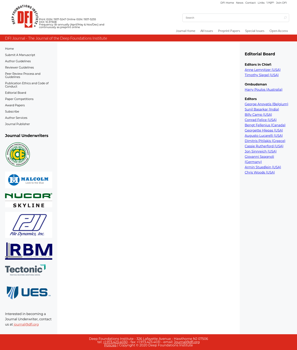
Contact (250, 2)
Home (9, 49)
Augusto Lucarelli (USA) (264, 136)
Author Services (16, 118)
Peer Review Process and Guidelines (22, 75)
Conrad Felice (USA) (261, 120)
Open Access (278, 31)
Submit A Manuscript (20, 55)
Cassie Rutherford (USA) (264, 146)
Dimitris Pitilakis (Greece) (265, 141)
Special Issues (254, 31)
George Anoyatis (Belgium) (266, 104)
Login (270, 2)
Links (261, 2)
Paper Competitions (19, 99)
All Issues (206, 31)
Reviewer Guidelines (19, 67)
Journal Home (185, 31)
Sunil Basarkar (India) (262, 109)
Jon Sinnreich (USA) (261, 151)
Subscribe (12, 111)
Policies (110, 345)
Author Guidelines (18, 61)
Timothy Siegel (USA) (262, 75)
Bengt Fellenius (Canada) (265, 125)
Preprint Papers (229, 31)
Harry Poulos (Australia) (263, 90)
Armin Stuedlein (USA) (263, 167)
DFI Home (227, 2)
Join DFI (281, 2)
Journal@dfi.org (187, 342)
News (239, 2)
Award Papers (15, 105)
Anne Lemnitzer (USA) (263, 70)
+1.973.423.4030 (115, 342)
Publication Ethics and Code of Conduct (27, 84)
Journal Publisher (17, 124)
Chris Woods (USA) (260, 172)
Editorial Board (15, 93)
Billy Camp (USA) (258, 115)
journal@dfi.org (26, 324)
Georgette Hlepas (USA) (264, 130)
